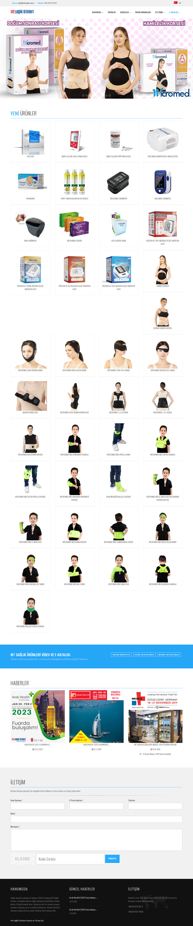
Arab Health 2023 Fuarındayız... (83, 897)
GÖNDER (112, 858)
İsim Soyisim (16, 800)
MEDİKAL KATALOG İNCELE (169, 654)
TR (177, 2)
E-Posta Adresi (76, 800)
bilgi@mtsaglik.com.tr (26, 3)
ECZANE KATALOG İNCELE (145, 654)
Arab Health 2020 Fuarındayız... (83, 909)
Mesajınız (15, 826)
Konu (13, 813)
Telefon (131, 800)
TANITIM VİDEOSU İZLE (121, 654)
